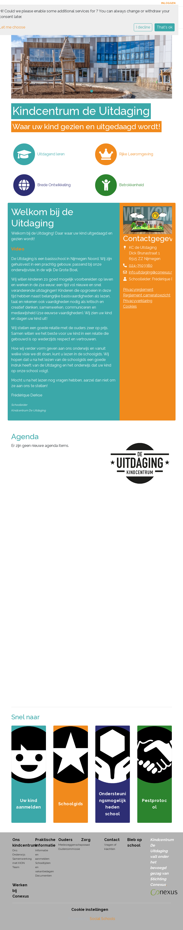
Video (17, 248)
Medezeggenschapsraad (66, 844)
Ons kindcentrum (20, 842)
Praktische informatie (43, 842)
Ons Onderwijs (18, 852)
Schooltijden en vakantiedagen (43, 867)
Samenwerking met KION (20, 861)
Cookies (130, 306)
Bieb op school (134, 842)
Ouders (65, 839)
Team (15, 867)
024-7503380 (140, 265)
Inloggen (168, 3)
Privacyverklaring (137, 301)
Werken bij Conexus (20, 890)
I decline (143, 27)
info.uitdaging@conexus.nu (152, 272)
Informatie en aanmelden (42, 854)
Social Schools (102, 918)
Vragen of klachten (110, 847)
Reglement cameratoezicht (146, 295)
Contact (112, 839)
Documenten (43, 875)
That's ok (165, 27)
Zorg (85, 839)
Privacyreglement (138, 289)
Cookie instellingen (89, 909)
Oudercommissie (66, 849)
